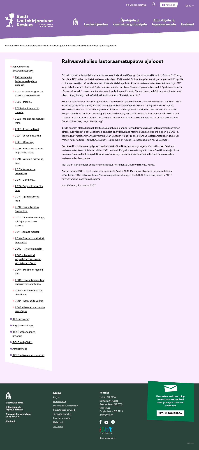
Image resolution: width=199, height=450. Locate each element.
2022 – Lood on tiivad (27, 129)
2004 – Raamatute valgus (29, 300)
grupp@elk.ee (106, 414)
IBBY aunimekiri (20, 319)
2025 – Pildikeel (23, 101)
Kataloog (171, 4)
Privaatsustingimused (64, 410)
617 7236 (111, 397)
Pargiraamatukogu (22, 325)
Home (8, 45)
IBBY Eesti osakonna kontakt (28, 355)
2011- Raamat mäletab (27, 231)
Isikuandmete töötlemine (65, 405)
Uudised (187, 24)
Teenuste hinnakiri (62, 414)
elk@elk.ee (105, 408)
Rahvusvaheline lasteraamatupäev (46, 45)
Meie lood (58, 422)
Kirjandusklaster (108, 438)
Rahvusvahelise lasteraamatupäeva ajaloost (26, 81)
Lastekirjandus (96, 24)
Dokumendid (59, 401)
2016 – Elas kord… (25, 179)
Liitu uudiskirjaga (170, 413)
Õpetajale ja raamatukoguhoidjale (130, 22)
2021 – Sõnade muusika (28, 135)
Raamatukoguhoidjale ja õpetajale (18, 415)
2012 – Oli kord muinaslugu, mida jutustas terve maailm (30, 221)
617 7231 (113, 401)
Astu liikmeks (19, 348)
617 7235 (118, 404)
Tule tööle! (58, 426)
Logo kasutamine (61, 418)
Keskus (57, 393)
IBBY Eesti (19, 45)
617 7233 (118, 411)
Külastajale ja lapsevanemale (164, 22)
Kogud (56, 397)
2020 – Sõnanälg (24, 142)
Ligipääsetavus (138, 4)
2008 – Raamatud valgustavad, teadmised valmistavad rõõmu (28, 259)
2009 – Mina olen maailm (28, 248)
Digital (190, 443)
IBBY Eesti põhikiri (22, 342)
